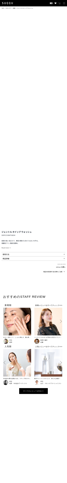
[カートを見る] (59, 3)
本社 (10, 340)
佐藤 (41, 342)
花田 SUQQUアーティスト (18, 383)
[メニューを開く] (64, 3)
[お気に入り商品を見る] (55, 3)
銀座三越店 (44, 340)
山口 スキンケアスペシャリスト (51, 383)
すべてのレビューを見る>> (33, 391)
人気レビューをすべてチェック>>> (48, 346)
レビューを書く (60, 267)
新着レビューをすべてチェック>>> (48, 305)
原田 (10, 342)
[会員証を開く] (51, 3)
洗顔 (14, 8)
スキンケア (8, 8)
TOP (3, 8)
